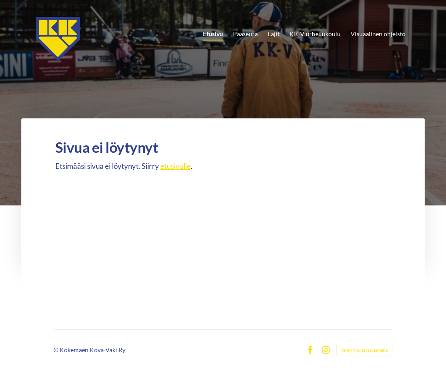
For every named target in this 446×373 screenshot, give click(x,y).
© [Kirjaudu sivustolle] (57, 349)
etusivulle (175, 166)
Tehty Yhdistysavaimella (364, 350)
